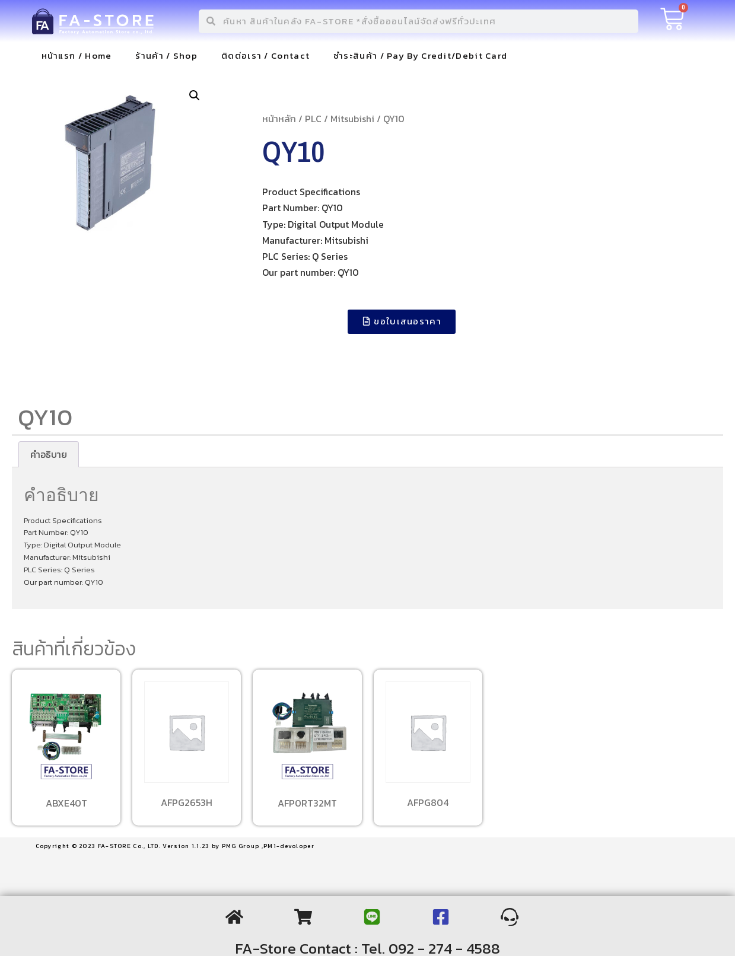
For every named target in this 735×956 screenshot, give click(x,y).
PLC (313, 118)
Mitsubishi (352, 118)
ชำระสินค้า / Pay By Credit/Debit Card (420, 55)
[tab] (48, 454)
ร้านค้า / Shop (166, 55)
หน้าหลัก (279, 118)
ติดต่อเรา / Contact (265, 55)
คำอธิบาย (48, 454)
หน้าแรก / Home (77, 55)
